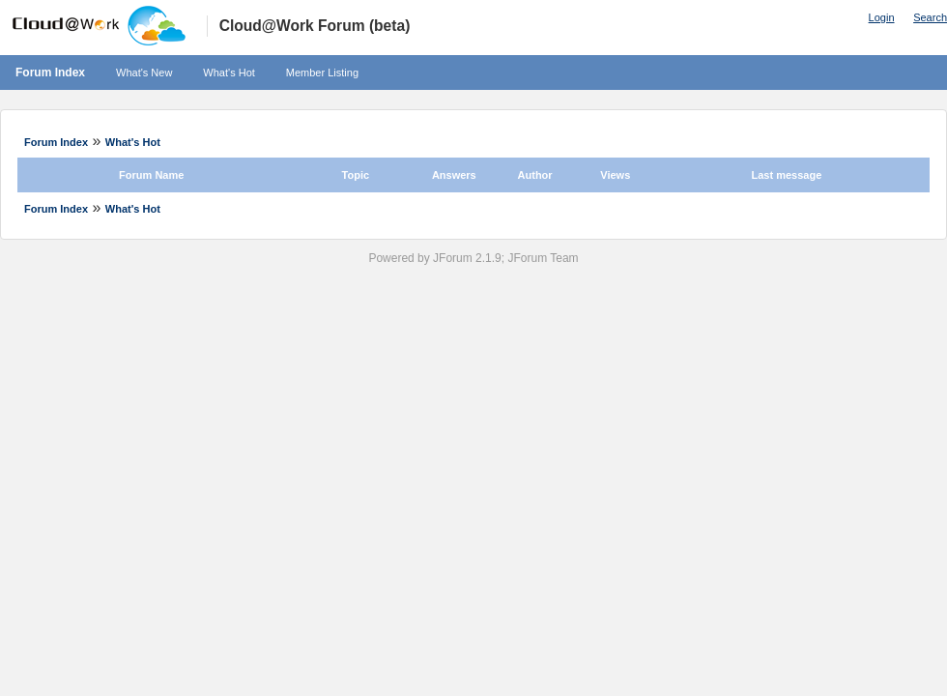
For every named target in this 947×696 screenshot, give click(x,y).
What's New (144, 72)
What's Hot (228, 72)
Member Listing (322, 72)
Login (882, 17)
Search (930, 17)
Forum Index (50, 72)
